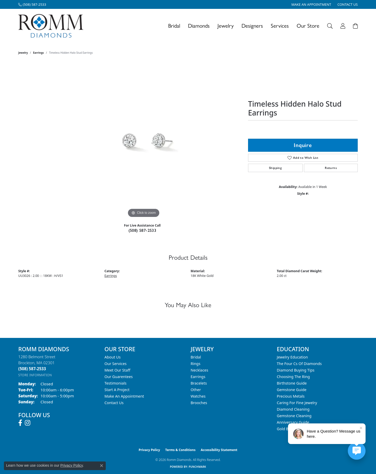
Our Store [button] (308, 25)
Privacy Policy (149, 450)
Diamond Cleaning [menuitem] (293, 409)
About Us (112, 357)
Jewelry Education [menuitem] (292, 357)
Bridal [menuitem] (196, 357)
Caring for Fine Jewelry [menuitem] (297, 402)
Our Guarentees (118, 376)
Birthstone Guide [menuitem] (292, 383)
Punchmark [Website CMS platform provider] (197, 467)
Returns (331, 168)
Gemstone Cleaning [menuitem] (294, 415)
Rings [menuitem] (195, 363)
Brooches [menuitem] (199, 402)
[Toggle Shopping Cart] (355, 26)
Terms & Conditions (180, 450)
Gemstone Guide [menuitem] (292, 389)
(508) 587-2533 (142, 230)
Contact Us (114, 402)
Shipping (275, 168)
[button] (330, 26)
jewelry (23, 52)
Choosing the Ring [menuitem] (293, 376)
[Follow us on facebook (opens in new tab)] (20, 423)
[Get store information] (35, 375)
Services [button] (280, 25)
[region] (143, 141)
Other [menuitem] (196, 389)
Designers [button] (252, 25)
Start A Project (117, 389)
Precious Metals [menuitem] (290, 396)
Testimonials (115, 383)
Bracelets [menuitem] (199, 383)
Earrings (38, 52)
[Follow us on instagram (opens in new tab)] (27, 423)
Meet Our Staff (117, 370)
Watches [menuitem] (198, 396)
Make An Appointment (124, 396)
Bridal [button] (174, 25)
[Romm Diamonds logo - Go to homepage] (52, 26)
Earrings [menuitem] (198, 376)
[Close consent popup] (101, 465)
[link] (32, 4)
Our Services (115, 363)
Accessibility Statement (219, 450)
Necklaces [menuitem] (199, 370)
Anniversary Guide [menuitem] (293, 422)
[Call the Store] (32, 368)
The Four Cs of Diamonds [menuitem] (299, 363)
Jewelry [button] (226, 25)
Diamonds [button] (199, 25)
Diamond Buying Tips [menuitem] (295, 370)
